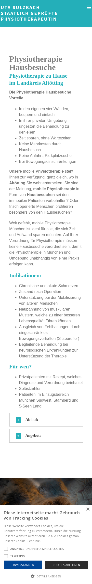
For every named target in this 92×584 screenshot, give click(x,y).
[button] (46, 419)
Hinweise (47, 541)
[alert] (46, 544)
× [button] (88, 509)
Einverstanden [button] (23, 565)
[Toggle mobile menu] (89, 7)
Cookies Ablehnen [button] (66, 565)
